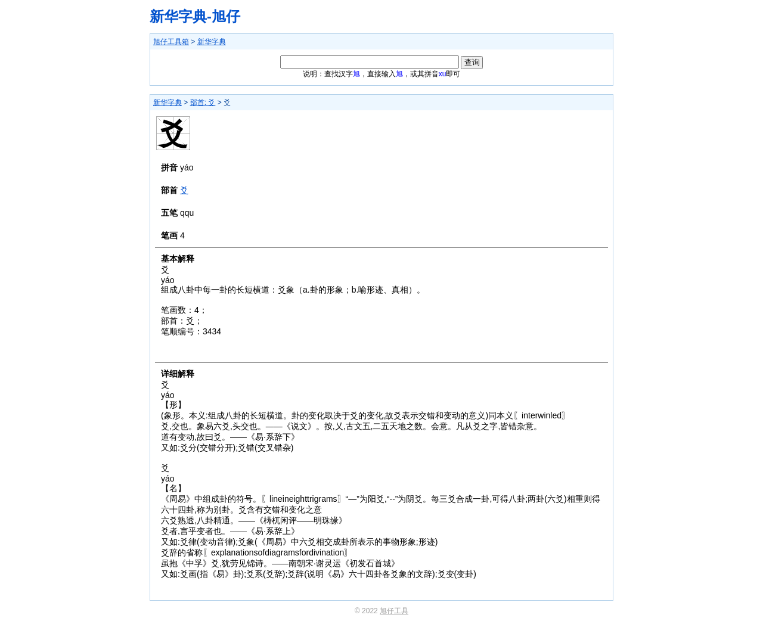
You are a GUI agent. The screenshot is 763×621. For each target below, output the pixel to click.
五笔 (169, 213)
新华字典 (211, 42)
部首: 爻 (203, 102)
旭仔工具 (394, 611)
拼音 (169, 167)
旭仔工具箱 (171, 42)
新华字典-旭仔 (195, 16)
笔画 (169, 235)
